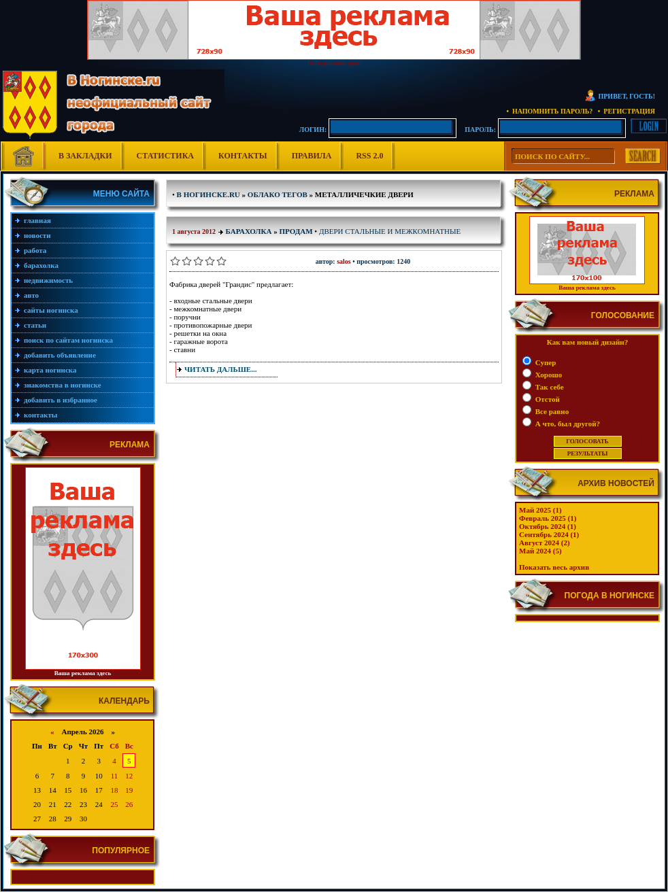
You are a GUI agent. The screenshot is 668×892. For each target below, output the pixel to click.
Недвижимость (48, 280)
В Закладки (85, 155)
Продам (295, 231)
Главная (37, 220)
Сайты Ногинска (51, 310)
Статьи (35, 325)
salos (344, 261)
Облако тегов (277, 194)
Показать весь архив (554, 567)
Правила (312, 155)
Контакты (242, 155)
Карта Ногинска (50, 370)
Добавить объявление (60, 355)
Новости (37, 235)
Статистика (165, 155)
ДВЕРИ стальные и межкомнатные (390, 231)
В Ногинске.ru (208, 194)
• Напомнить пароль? (549, 111)
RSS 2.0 (369, 155)
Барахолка (41, 265)
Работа (35, 250)
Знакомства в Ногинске (62, 385)
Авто (31, 295)
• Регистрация (626, 111)
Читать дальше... (220, 369)
